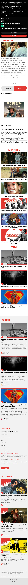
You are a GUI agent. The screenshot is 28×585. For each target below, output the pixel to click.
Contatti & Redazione (4, 576)
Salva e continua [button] (14, 35)
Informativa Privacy (15, 459)
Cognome (3, 445)
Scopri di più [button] (14, 32)
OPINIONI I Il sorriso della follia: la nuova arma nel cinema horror (14, 286)
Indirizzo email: (4, 434)
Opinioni (4, 284)
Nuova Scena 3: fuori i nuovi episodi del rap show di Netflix (14, 165)
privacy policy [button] (12, 3)
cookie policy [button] (10, 7)
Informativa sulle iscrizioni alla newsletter (9, 453)
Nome (2, 440)
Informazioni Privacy (5, 451)
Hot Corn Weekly (6, 493)
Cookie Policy (18, 576)
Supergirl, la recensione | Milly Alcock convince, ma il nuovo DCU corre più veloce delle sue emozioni (14, 306)
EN (12, 581)
